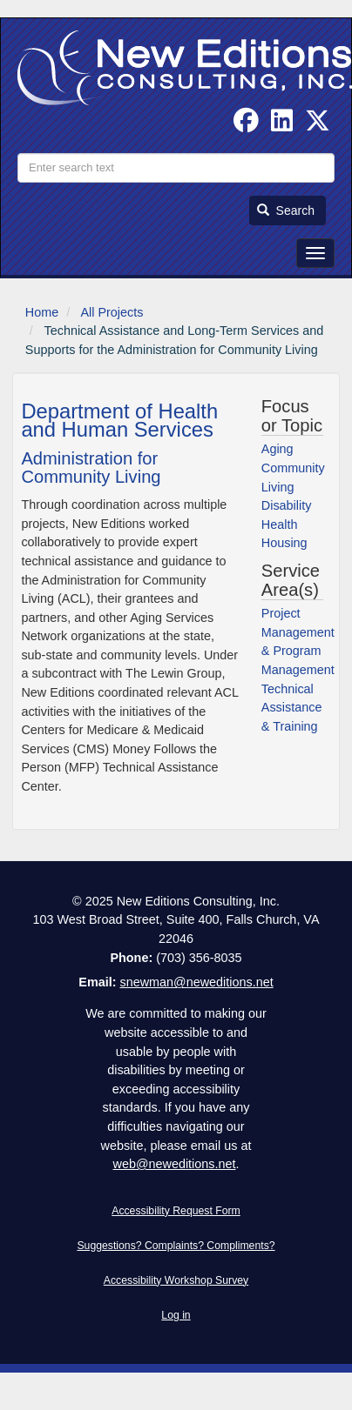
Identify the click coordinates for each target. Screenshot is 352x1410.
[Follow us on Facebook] (246, 125)
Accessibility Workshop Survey (176, 1280)
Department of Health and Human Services (119, 420)
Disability (286, 505)
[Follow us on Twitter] (317, 125)
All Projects (111, 312)
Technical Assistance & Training (291, 707)
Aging (277, 449)
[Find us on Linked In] (282, 125)
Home (41, 312)
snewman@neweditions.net (196, 982)
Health (279, 524)
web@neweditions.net (173, 1164)
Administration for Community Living (90, 468)
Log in (175, 1315)
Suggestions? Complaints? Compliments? (175, 1246)
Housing (284, 543)
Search (286, 210)
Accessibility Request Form (176, 1211)
